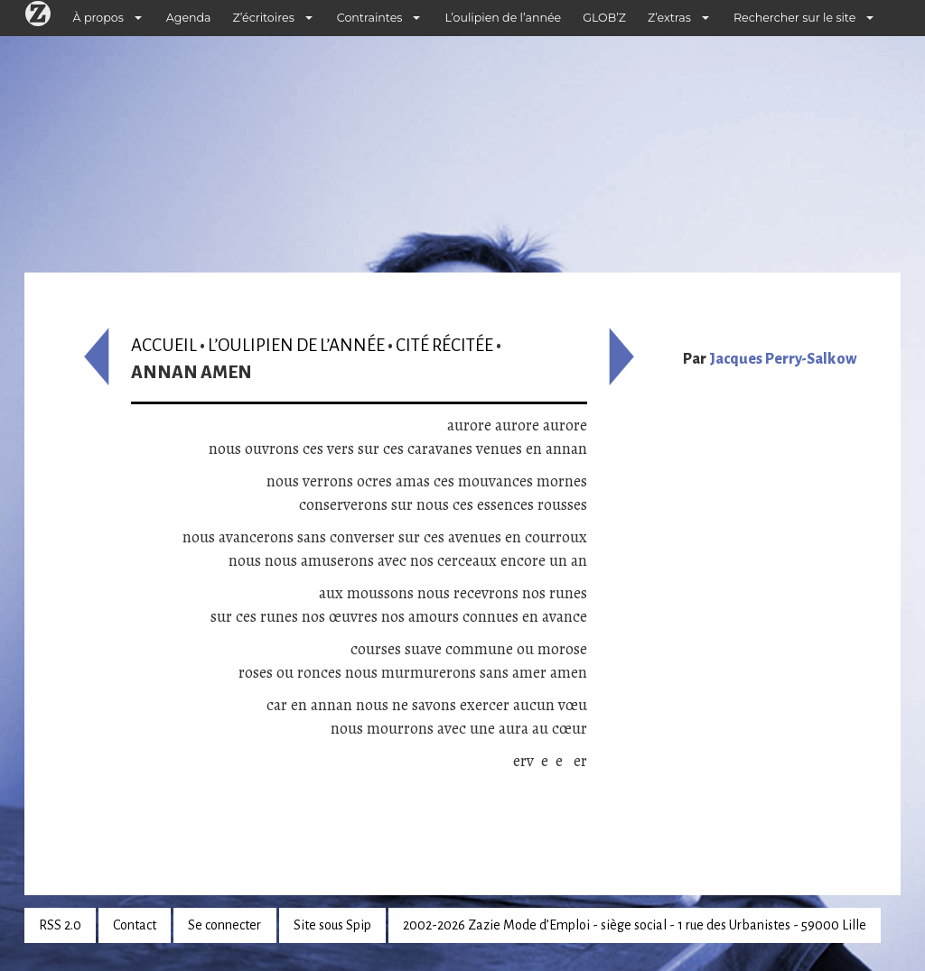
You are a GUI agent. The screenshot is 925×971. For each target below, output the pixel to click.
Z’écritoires (263, 17)
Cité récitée (444, 345)
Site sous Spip (332, 925)
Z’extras (669, 17)
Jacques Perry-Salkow (783, 359)
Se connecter (224, 925)
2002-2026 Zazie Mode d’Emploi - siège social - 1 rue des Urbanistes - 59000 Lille (634, 925)
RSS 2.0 (60, 925)
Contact (134, 925)
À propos (98, 17)
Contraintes (370, 17)
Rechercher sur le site (794, 17)
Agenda (188, 17)
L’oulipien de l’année (502, 17)
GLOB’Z (604, 17)
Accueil (164, 345)
